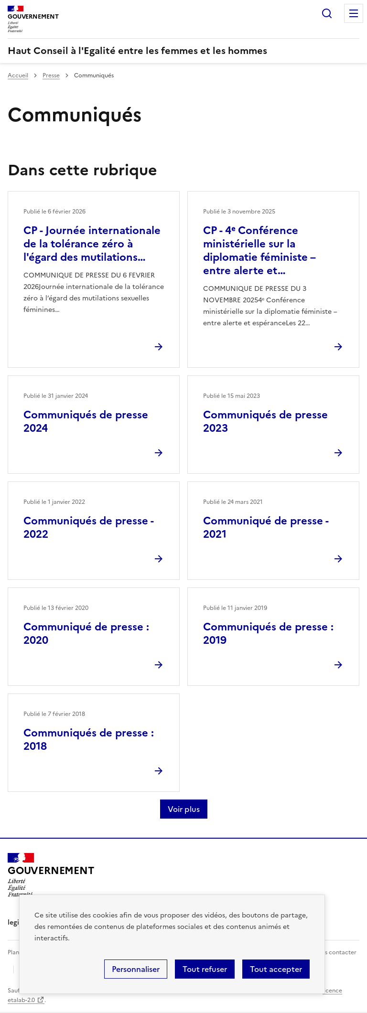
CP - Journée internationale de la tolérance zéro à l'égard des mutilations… (92, 244)
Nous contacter (334, 952)
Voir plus (184, 809)
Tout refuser (205, 969)
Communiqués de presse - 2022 (88, 527)
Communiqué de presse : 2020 (86, 633)
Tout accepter (276, 969)
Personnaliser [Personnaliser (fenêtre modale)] (136, 969)
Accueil (18, 75)
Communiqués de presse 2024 (85, 421)
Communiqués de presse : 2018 (88, 739)
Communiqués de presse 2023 (265, 421)
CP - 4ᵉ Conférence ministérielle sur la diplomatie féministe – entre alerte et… (259, 250)
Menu (353, 13)
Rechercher (326, 13)
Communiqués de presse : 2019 (268, 633)
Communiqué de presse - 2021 (265, 527)
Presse (51, 75)
